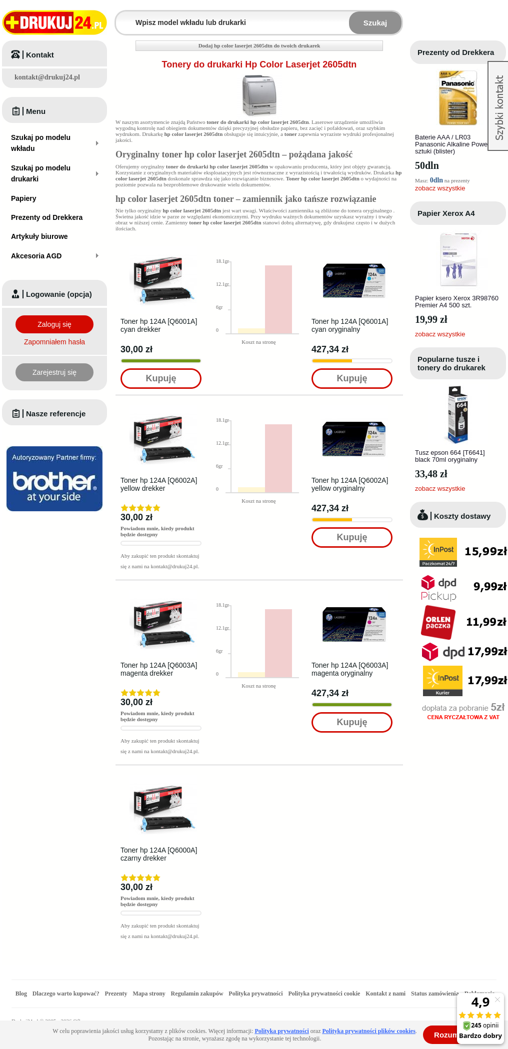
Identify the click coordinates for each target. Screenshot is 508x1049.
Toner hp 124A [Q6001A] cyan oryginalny (350, 325)
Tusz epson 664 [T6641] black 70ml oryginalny (450, 456)
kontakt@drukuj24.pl (47, 77)
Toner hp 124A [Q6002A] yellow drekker (158, 484)
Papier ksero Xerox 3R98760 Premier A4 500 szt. (456, 301)
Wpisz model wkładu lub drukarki (122, 16)
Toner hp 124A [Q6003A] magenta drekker (158, 669)
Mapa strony (148, 993)
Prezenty (116, 993)
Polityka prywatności (255, 993)
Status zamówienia (435, 993)
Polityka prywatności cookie (324, 993)
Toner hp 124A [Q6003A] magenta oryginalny (350, 669)
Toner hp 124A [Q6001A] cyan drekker (158, 325)
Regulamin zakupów (197, 993)
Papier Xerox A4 (446, 213)
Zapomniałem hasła (54, 342)
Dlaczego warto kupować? (66, 993)
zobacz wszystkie (440, 188)
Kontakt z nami (386, 993)
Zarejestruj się (54, 372)
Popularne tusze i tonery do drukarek (452, 363)
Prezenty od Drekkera (456, 52)
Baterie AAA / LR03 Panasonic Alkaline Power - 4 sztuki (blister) (457, 144)
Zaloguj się (55, 324)
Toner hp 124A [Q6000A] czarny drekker (158, 854)
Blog (21, 993)
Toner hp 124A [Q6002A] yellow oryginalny (350, 484)
